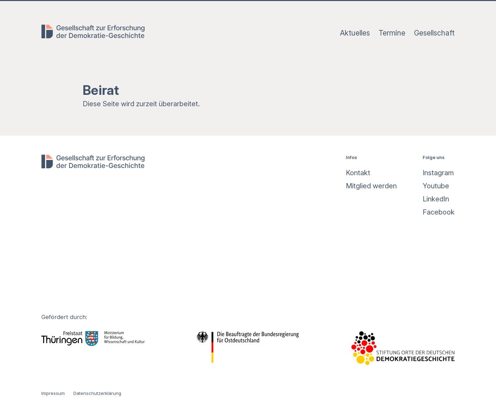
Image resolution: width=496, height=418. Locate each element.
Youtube (436, 186)
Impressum (53, 393)
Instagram (438, 173)
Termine (392, 33)
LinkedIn (436, 199)
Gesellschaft (434, 33)
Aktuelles (355, 33)
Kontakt (358, 173)
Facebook (439, 212)
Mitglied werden (371, 186)
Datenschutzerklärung (97, 393)
